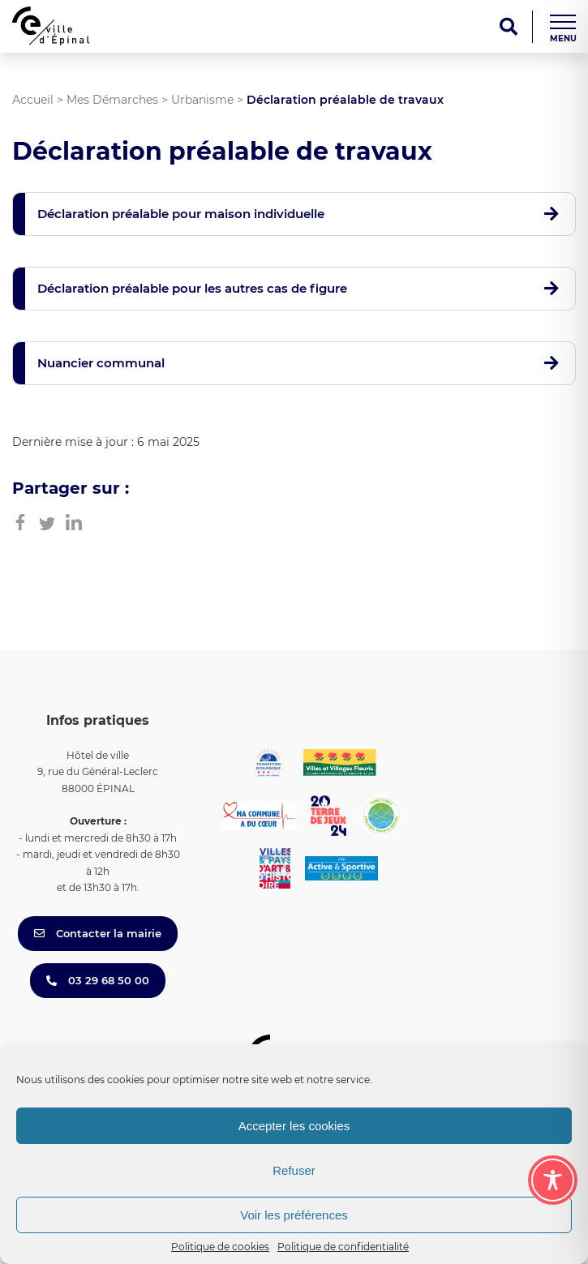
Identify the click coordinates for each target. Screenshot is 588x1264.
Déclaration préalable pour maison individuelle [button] (180, 213)
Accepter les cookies (294, 1126)
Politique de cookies (220, 1246)
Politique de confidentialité (343, 1246)
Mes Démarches (112, 99)
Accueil (33, 99)
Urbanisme (202, 99)
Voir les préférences (294, 1215)
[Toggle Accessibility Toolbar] (553, 1180)
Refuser (294, 1170)
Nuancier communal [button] (101, 363)
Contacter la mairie (97, 933)
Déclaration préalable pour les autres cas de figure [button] (192, 288)
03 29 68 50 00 (97, 980)
